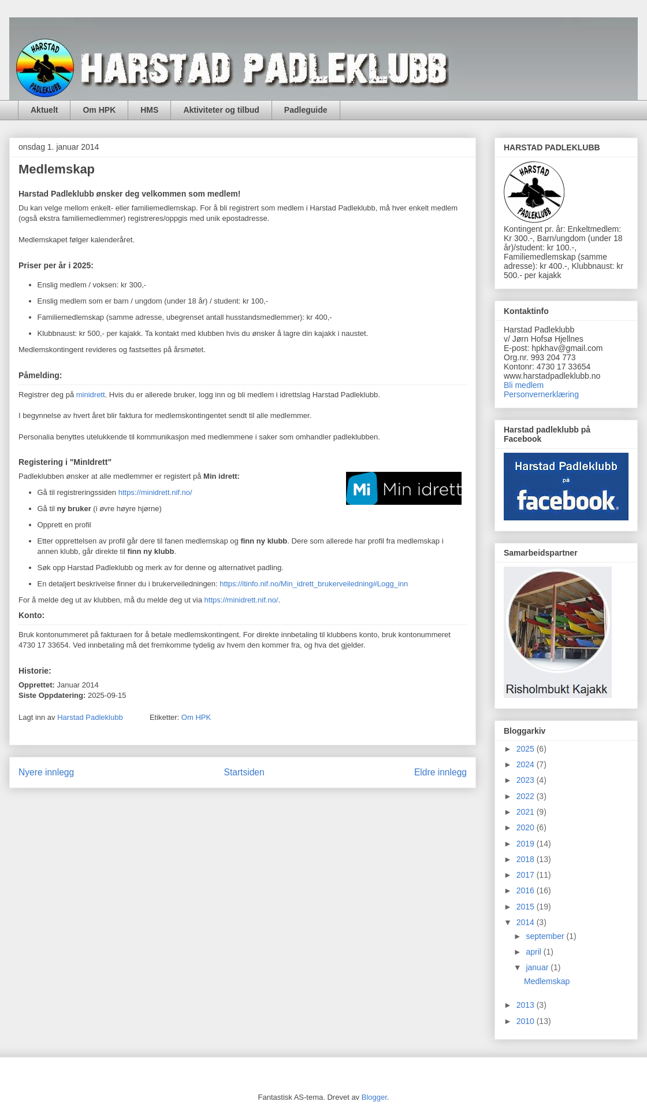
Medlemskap (547, 981)
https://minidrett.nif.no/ (155, 492)
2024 (526, 764)
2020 (526, 827)
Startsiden (244, 772)
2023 (526, 780)
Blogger (374, 1097)
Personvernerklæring (541, 394)
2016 (526, 890)
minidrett (90, 394)
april (534, 951)
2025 (526, 748)
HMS (149, 109)
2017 (526, 874)
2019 (526, 843)
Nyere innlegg (46, 772)
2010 (526, 1021)
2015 (526, 906)
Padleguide (306, 109)
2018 (526, 859)
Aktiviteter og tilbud (221, 109)
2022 (526, 796)
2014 (526, 922)
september (546, 936)
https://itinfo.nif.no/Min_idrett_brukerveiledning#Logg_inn (314, 583)
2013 (526, 1005)
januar (538, 967)
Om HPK (99, 109)
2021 (526, 811)
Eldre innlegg (440, 772)
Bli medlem (524, 385)
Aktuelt (44, 109)
